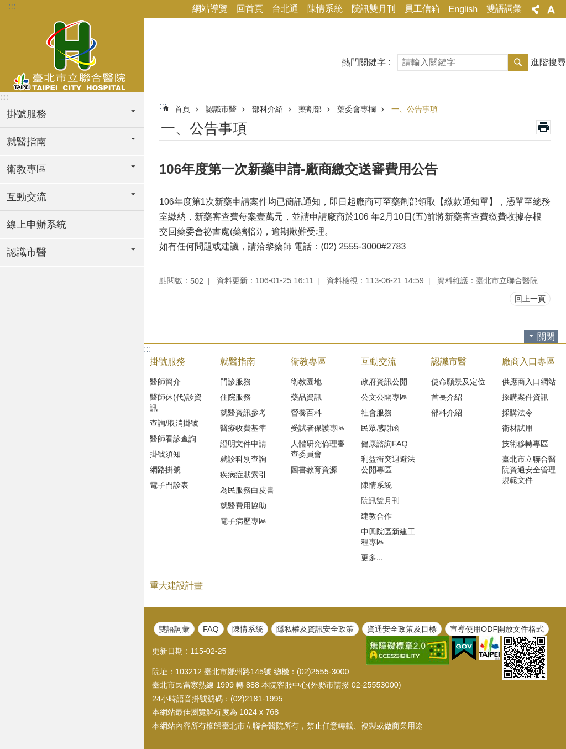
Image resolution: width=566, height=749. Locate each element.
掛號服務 (167, 361)
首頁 (182, 109)
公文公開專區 (384, 397)
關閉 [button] (546, 336)
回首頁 (250, 8)
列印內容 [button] (543, 127)
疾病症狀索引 (243, 474)
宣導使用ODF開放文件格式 (497, 629)
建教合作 (376, 516)
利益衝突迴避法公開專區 (388, 464)
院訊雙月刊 (374, 8)
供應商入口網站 (529, 381)
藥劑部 (310, 109)
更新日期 (167, 651)
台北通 (285, 8)
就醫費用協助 (243, 505)
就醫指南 (237, 361)
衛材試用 (517, 428)
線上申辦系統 (36, 224)
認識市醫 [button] (26, 252)
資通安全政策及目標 (402, 629)
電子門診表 (169, 485)
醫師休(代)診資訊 (176, 402)
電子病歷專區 (243, 521)
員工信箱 (422, 8)
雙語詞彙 (504, 8)
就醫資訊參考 (243, 412)
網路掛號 (165, 469)
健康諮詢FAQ (384, 443)
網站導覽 (210, 8)
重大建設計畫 (176, 585)
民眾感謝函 (380, 428)
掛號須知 (165, 454)
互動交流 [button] (26, 196)
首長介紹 (446, 397)
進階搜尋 (548, 62)
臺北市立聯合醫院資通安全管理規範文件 (529, 470)
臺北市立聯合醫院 (72, 53)
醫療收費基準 (243, 428)
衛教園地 (306, 381)
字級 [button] (551, 9)
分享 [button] (535, 9)
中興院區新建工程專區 (388, 537)
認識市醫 (221, 109)
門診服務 (235, 381)
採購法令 (517, 412)
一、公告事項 (414, 109)
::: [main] (162, 106)
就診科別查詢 (243, 459)
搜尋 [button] (518, 62)
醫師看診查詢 (173, 438)
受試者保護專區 (318, 428)
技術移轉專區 (525, 443)
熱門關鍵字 (364, 62)
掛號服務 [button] (26, 113)
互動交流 (378, 361)
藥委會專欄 (356, 109)
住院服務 (235, 397)
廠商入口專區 (528, 361)
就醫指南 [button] (26, 141)
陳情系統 (325, 8)
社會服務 (376, 412)
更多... (372, 557)
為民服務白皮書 (247, 490)
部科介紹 (267, 109)
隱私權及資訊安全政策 (315, 629)
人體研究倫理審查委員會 (318, 449)
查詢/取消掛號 (174, 423)
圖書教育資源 (314, 469)
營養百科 (306, 412)
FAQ (211, 629)
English (463, 9)
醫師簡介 (165, 381)
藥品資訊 (306, 397)
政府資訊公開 (384, 381)
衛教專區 (308, 361)
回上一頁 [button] (530, 298)
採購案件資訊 (525, 397)
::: (11, 6)
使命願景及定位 (458, 381)
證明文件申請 (243, 443)
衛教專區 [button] (26, 169)
